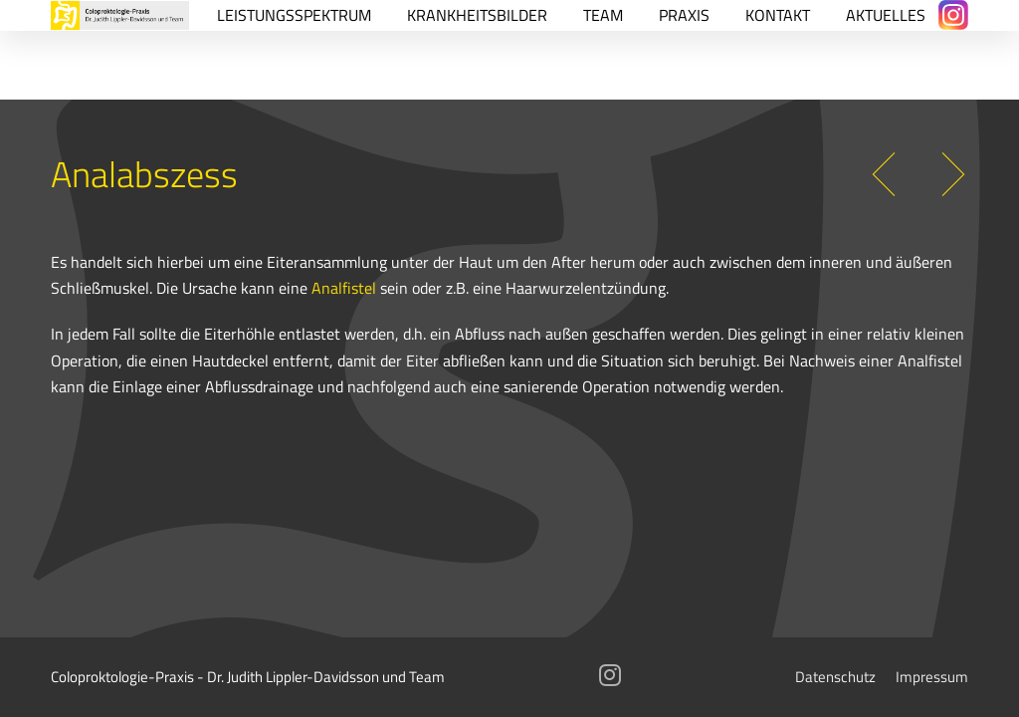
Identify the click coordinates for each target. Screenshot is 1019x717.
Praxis (684, 14)
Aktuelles (885, 14)
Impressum (932, 676)
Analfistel (343, 287)
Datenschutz (835, 676)
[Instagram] (953, 15)
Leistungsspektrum (294, 14)
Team (603, 14)
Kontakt (777, 14)
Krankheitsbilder (477, 14)
